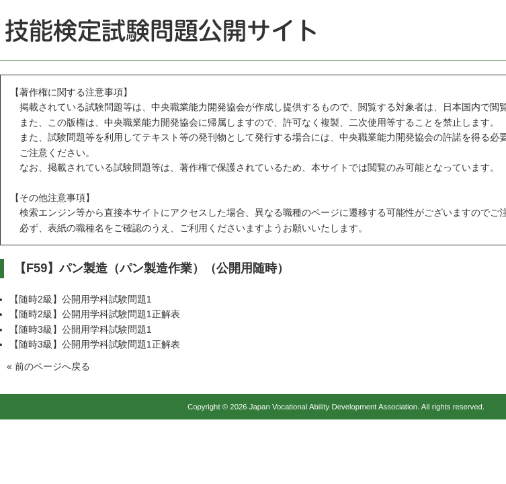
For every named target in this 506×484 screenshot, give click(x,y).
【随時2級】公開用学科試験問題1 (80, 299)
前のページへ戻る (52, 366)
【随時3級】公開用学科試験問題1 (80, 329)
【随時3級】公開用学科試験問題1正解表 (94, 344)
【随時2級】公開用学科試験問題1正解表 (94, 314)
